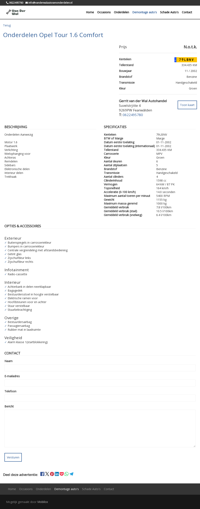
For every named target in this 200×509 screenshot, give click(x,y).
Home (90, 12)
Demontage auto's (144, 12)
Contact (187, 12)
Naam (8, 361)
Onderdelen (121, 12)
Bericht (9, 406)
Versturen (13, 457)
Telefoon (10, 391)
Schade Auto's (169, 12)
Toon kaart (187, 105)
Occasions (104, 12)
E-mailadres (12, 376)
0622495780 (133, 114)
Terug (7, 25)
